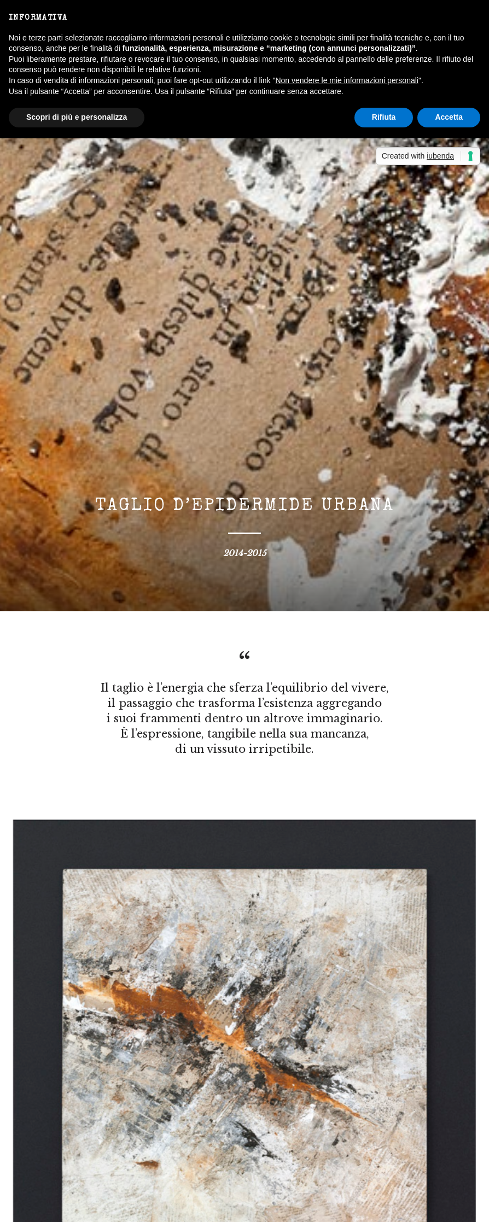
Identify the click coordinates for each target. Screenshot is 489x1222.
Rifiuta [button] (384, 117)
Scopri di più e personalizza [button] (76, 117)
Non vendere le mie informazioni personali (346, 80)
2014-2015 (244, 553)
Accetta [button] (449, 117)
